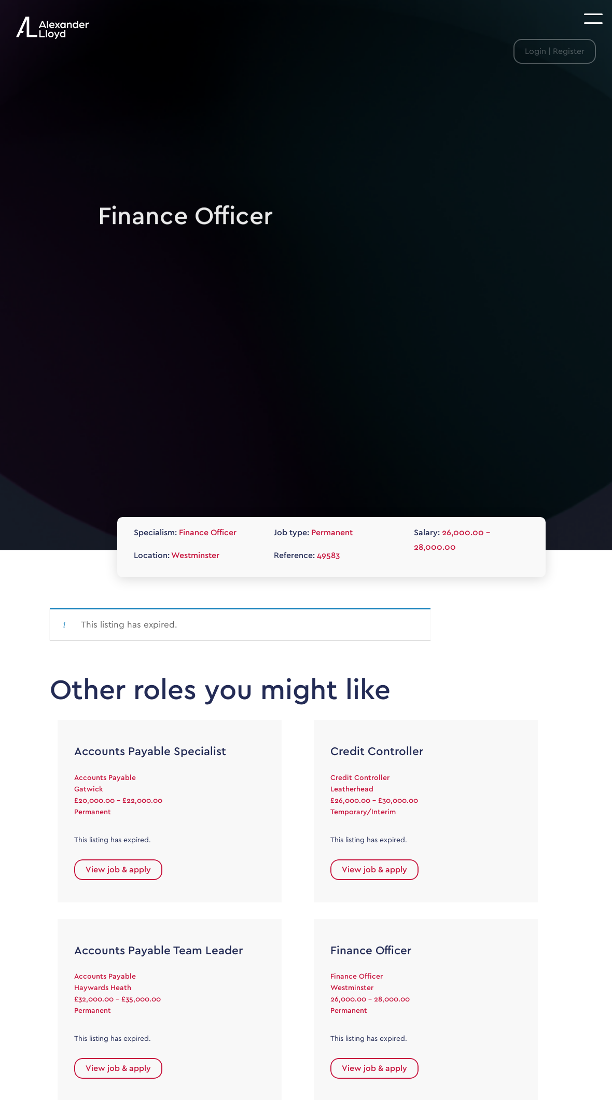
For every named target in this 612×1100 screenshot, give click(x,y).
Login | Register (555, 51)
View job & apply (118, 870)
